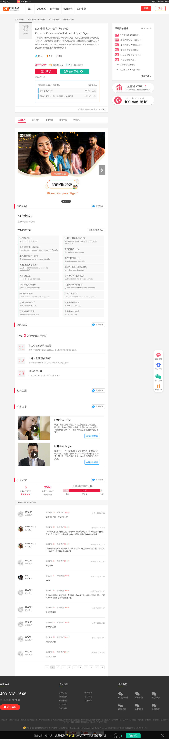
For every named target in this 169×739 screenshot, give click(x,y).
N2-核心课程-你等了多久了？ (131, 54)
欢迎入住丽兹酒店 (39, 312)
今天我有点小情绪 (84, 312)
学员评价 (77, 120)
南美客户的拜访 (84, 295)
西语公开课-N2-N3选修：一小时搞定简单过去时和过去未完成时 (131, 35)
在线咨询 (99, 206)
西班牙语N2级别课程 (36, 19)
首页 (30, 8)
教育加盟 (156, 720)
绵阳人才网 (79, 722)
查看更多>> (92, 85)
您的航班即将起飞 (84, 250)
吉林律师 (148, 720)
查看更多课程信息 (96, 230)
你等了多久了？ (46, 91)
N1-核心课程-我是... (131, 59)
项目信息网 (106, 720)
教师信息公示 (141, 728)
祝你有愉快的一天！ (84, 259)
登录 (146, 8)
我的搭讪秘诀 (68, 19)
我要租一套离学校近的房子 (84, 240)
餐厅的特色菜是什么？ (39, 267)
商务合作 (63, 696)
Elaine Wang (30, 527)
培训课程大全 (56, 720)
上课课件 (21, 120)
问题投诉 (88, 700)
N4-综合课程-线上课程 (130, 64)
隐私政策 (63, 708)
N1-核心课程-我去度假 (131, 49)
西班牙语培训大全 (28, 720)
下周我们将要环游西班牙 (39, 248)
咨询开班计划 (146, 28)
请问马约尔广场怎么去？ (84, 277)
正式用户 (28, 530)
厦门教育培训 (90, 722)
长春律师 (164, 720)
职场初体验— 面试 (39, 304)
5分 (50, 56)
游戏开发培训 (102, 722)
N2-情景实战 (54, 19)
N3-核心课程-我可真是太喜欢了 (131, 39)
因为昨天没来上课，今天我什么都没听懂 (56, 96)
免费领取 (133, 735)
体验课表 (88, 692)
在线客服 (158, 356)
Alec (27, 575)
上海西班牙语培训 (69, 720)
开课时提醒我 (57, 65)
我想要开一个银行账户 (84, 286)
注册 (160, 8)
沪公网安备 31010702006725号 (36, 728)
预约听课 (46, 71)
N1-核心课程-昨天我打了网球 (130, 69)
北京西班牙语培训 (84, 720)
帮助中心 (88, 696)
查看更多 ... (146, 76)
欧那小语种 (19, 19)
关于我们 (63, 692)
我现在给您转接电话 (39, 286)
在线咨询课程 (71, 71)
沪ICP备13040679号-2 (59, 728)
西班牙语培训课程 (42, 720)
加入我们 (63, 704)
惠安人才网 (124, 720)
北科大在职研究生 (136, 720)
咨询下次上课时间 (76, 65)
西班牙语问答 (14, 720)
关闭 (163, 735)
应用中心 (81, 8)
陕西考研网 (96, 720)
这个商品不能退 (39, 295)
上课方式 (49, 120)
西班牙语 (22, 1)
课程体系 (41, 8)
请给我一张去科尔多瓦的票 (84, 268)
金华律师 (115, 720)
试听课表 (68, 8)
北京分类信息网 (68, 722)
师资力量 (54, 8)
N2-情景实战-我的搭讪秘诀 (52, 28)
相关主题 (63, 120)
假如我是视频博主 (84, 304)
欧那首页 (5, 1)
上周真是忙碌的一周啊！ (39, 257)
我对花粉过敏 (39, 277)
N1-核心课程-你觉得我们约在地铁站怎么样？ (131, 44)
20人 (40, 56)
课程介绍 (35, 120)
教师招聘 (63, 700)
